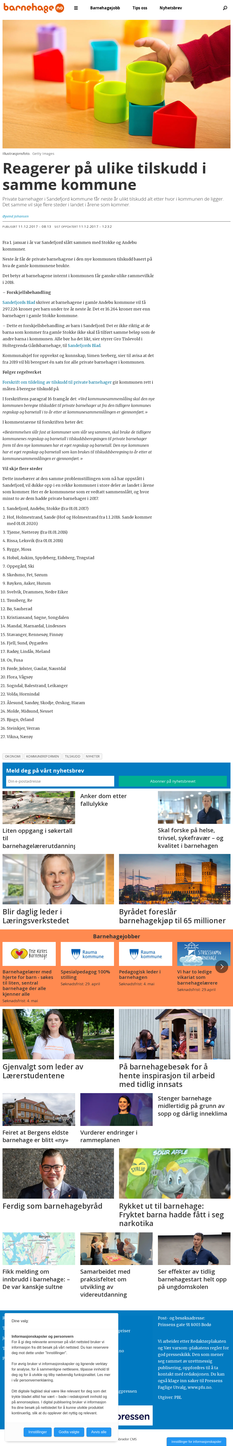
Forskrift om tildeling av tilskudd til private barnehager (58, 382)
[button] (221, 966)
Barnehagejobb (105, 7)
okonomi (13, 756)
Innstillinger (37, 1432)
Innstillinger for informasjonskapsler (196, 1441)
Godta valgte (69, 1432)
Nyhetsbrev (171, 7)
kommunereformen (42, 756)
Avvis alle (98, 1432)
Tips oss (139, 7)
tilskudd (72, 756)
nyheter (93, 756)
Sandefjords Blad (19, 302)
